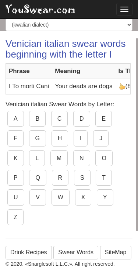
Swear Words (75, 252)
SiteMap (116, 252)
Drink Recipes (28, 252)
